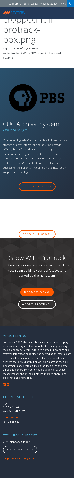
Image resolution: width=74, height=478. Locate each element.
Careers (24, 3)
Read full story (37, 234)
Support (13, 3)
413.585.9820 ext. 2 (20, 449)
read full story (37, 186)
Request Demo (37, 292)
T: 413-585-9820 (12, 417)
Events (34, 3)
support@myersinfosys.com (19, 458)
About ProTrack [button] (37, 304)
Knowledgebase (49, 3)
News (62, 3)
